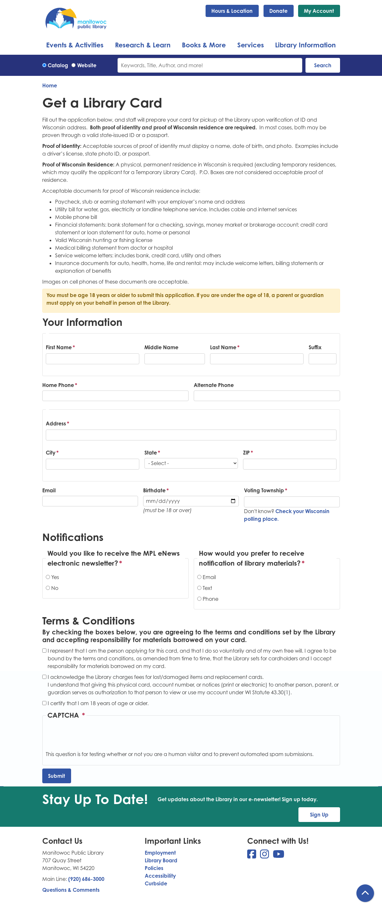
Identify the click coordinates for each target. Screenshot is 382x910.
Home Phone (58, 385)
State (150, 452)
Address (56, 423)
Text (207, 588)
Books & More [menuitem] (204, 45)
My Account (319, 11)
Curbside (156, 883)
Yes (55, 577)
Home (49, 85)
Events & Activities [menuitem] (74, 45)
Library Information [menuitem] (305, 45)
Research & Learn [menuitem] (143, 45)
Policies (154, 868)
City (50, 452)
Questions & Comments (71, 890)
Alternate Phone (214, 385)
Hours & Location (232, 11)
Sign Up (319, 814)
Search (322, 65)
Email (49, 490)
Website (86, 65)
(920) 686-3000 (86, 879)
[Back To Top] (365, 893)
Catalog (58, 65)
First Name (59, 347)
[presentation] (94, 737)
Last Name (223, 347)
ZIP (246, 452)
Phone (210, 599)
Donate (278, 11)
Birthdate (154, 490)
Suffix (315, 347)
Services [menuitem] (250, 45)
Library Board (161, 860)
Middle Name (161, 347)
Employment (160, 853)
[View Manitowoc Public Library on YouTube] (278, 856)
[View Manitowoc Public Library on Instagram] (265, 856)
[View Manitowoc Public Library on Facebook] (252, 856)
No (54, 588)
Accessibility (160, 876)
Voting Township (264, 490)
